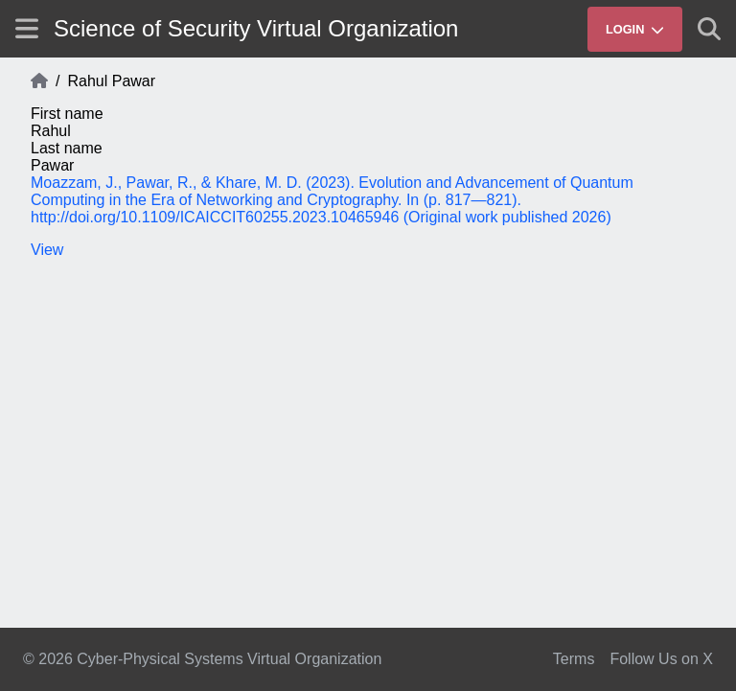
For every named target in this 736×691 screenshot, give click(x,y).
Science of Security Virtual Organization (256, 28)
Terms (574, 659)
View (47, 250)
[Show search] (709, 28)
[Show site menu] (26, 28)
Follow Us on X (661, 659)
